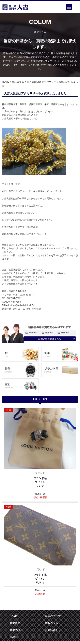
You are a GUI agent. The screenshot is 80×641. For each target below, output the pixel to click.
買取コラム (18, 81)
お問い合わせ (53, 630)
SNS (12, 637)
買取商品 (15, 623)
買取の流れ (16, 630)
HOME (5, 81)
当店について (53, 616)
